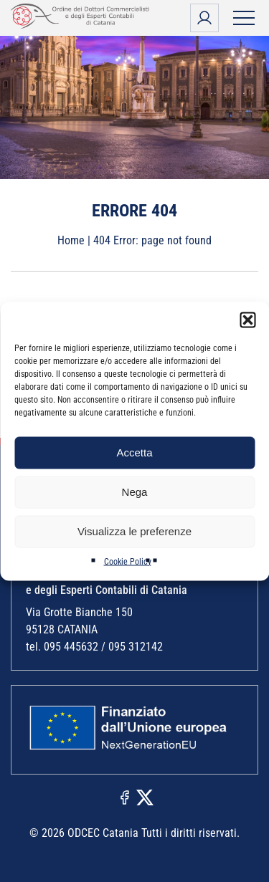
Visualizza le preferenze (134, 531)
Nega (135, 492)
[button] (247, 319)
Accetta (134, 452)
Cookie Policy (127, 561)
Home (71, 240)
